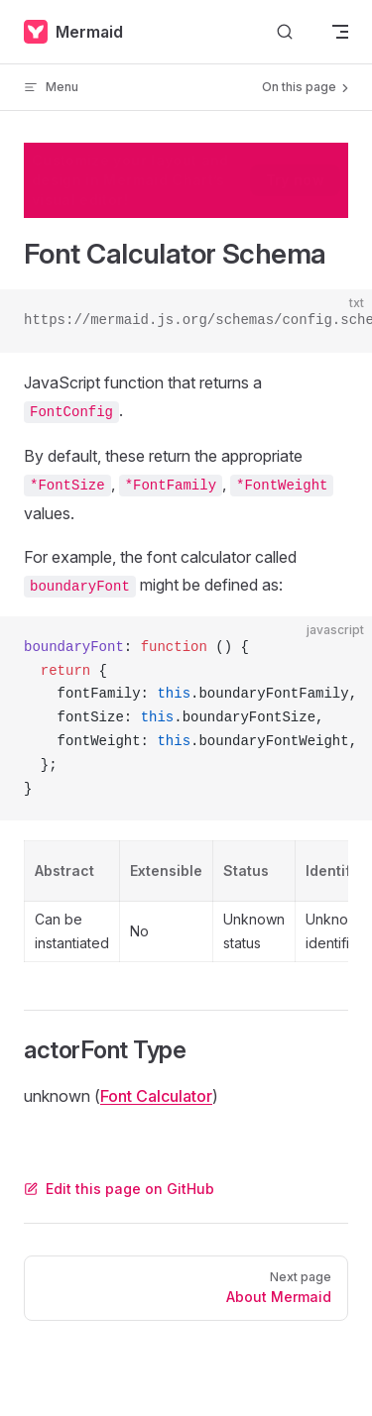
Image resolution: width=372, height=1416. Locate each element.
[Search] (285, 32)
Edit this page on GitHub (119, 1188)
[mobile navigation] (340, 31)
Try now (295, 179)
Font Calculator (156, 1096)
